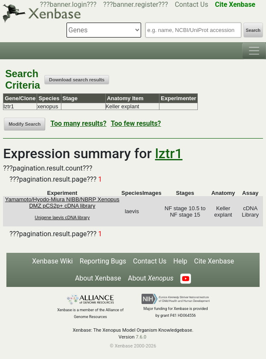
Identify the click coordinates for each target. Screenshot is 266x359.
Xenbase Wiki (52, 261)
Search (253, 30)
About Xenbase (98, 278)
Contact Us (191, 4)
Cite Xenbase (214, 261)
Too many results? (78, 123)
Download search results (76, 79)
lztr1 (168, 153)
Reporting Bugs (103, 261)
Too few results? (136, 123)
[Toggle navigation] (254, 50)
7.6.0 (141, 337)
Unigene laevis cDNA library (62, 217)
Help (180, 261)
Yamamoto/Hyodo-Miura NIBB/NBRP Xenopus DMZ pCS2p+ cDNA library (62, 202)
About (150, 278)
